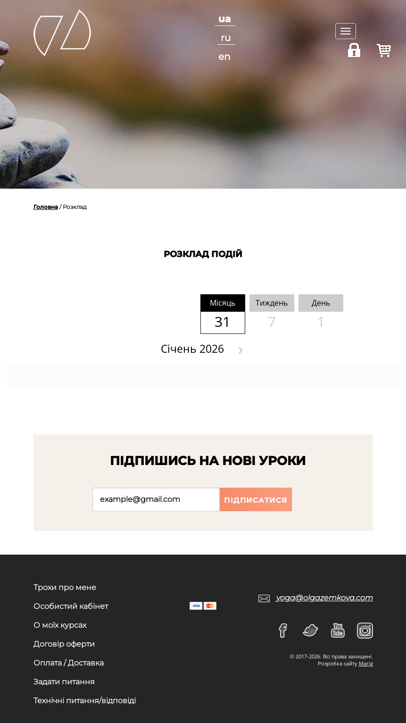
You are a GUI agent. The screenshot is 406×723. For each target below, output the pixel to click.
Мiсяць (222, 303)
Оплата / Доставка (68, 662)
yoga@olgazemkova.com (324, 597)
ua (224, 19)
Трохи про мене (64, 587)
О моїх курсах (59, 625)
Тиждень (272, 303)
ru (226, 37)
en (224, 56)
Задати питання (64, 681)
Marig (366, 663)
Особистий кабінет (70, 606)
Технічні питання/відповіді (84, 700)
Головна (45, 206)
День (321, 303)
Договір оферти (64, 644)
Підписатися (256, 500)
